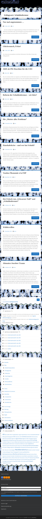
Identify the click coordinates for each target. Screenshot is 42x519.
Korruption (4, 447)
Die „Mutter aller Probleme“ (15, 119)
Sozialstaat (35, 456)
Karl (13, 26)
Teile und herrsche (15, 457)
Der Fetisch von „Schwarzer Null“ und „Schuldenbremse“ (19, 200)
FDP (31, 440)
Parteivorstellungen (6, 452)
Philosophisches (8, 412)
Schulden (12, 456)
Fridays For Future (10, 442)
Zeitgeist (31, 461)
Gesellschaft (22, 442)
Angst (20, 434)
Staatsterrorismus (8, 457)
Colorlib (25, 517)
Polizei (11, 452)
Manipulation (18, 447)
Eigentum (24, 438)
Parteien (37, 450)
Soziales (7, 379)
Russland (9, 456)
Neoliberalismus (21, 449)
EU (21, 440)
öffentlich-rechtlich (31, 450)
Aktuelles (6, 362)
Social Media (24, 456)
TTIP (29, 457)
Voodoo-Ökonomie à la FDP (14, 173)
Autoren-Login (4, 503)
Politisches (7, 373)
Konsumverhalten (33, 445)
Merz (3, 450)
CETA (21, 436)
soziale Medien (30, 456)
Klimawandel (25, 445)
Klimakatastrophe (13, 445)
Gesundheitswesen (28, 442)
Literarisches (8, 399)
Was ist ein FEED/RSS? (6, 479)
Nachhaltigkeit (12, 450)
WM (28, 461)
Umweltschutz (5, 459)
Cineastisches (8, 397)
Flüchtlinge (34, 440)
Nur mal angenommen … (13, 22)
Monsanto (7, 450)
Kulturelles (6, 394)
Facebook (28, 440)
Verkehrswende (32, 459)
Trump (26, 457)
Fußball (15, 442)
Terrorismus (22, 457)
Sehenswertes (7, 417)
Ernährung (18, 440)
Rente (35, 454)
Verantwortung (26, 459)
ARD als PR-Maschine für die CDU (17, 69)
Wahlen (19, 461)
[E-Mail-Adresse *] (21, 490)
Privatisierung (21, 452)
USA (22, 459)
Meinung (6, 409)
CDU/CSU (17, 436)
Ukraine (37, 457)
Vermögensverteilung (6, 461)
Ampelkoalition (15, 434)
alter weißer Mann (8, 434)
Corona (24, 436)
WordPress (34, 517)
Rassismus (26, 452)
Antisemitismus (24, 434)
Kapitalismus (31, 443)
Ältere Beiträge (36, 294)
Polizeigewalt (15, 452)
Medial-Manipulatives (10, 368)
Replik (5, 415)
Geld (18, 442)
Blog (5, 365)
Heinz (15, 231)
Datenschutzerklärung (8, 492)
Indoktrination (11, 443)
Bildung (4, 436)
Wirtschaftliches (8, 381)
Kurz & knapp (7, 406)
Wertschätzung (24, 461)
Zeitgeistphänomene (6, 463)
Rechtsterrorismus (30, 454)
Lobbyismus (12, 447)
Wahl (16, 461)
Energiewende (5, 440)
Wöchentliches (8, 384)
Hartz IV (37, 442)
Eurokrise (24, 440)
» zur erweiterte (10, 301)
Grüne (33, 442)
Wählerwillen (8, 227)
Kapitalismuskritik (5, 445)
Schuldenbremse (18, 456)
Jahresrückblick (20, 443)
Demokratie (29, 436)
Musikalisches (8, 402)
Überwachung (32, 457)
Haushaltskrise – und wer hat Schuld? (19, 145)
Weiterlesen (35, 36)
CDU (14, 436)
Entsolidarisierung (12, 440)
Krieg (8, 447)
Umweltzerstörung (12, 459)
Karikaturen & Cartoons (9, 391)
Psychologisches (8, 376)
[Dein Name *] (21, 487)
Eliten (28, 438)
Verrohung (13, 461)
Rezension (4, 456)
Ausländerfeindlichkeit (34, 434)
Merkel (36, 447)
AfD (3, 434)
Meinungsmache (31, 447)
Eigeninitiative (19, 438)
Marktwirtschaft (24, 447)
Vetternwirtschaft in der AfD (14, 335)
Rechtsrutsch (23, 454)
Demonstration (35, 436)
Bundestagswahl (9, 436)
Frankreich (4, 442)
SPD (3, 457)
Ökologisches (8, 370)
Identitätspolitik (5, 443)
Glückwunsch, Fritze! (12, 46)
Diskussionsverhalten (6, 438)
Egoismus (13, 438)
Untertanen (18, 459)
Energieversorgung (33, 438)
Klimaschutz (20, 445)
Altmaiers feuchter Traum (14, 263)
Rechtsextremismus (7, 454)
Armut (29, 434)
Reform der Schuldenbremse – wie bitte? (20, 95)
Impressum (3, 509)
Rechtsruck (16, 454)
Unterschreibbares (8, 420)
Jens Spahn (25, 443)
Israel (16, 443)
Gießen (9, 348)
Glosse (5, 388)
